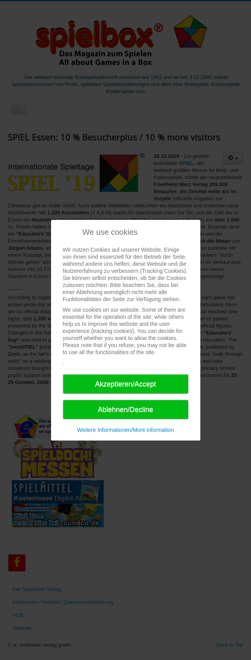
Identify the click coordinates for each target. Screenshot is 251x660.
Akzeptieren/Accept (125, 384)
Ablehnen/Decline (125, 409)
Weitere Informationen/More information (125, 430)
